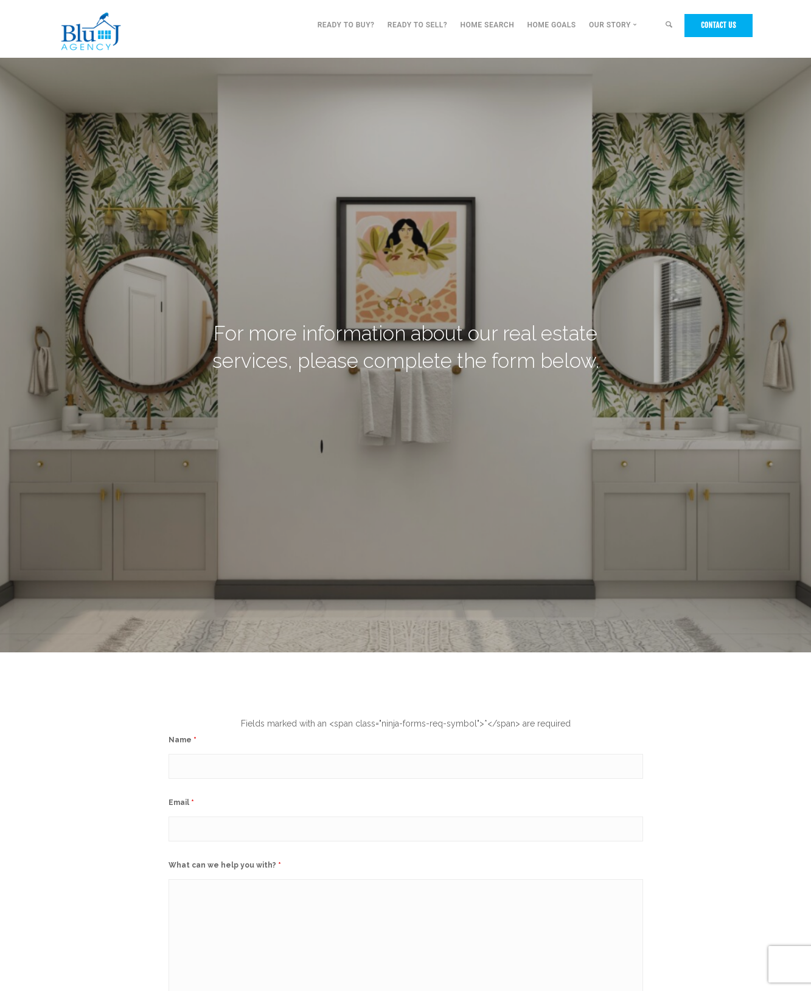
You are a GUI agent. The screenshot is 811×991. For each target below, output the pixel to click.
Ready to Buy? (346, 25)
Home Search (488, 25)
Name (183, 740)
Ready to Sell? (417, 25)
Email (181, 802)
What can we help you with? (225, 865)
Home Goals (551, 25)
